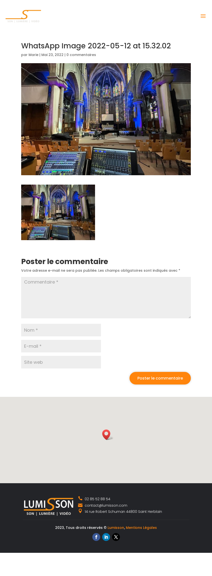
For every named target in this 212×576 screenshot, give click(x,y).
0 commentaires (81, 54)
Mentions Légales (141, 527)
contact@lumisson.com (102, 505)
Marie (33, 54)
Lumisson (116, 527)
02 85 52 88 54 (94, 499)
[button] (108, 434)
